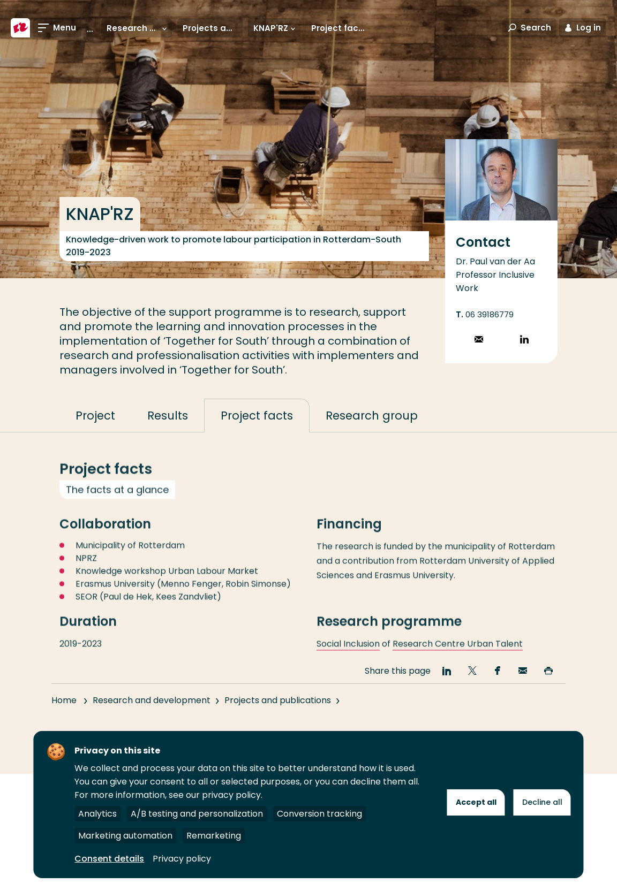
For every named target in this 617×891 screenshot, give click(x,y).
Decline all (542, 802)
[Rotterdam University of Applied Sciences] (20, 27)
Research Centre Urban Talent (458, 656)
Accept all (476, 802)
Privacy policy (182, 858)
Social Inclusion (348, 656)
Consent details (109, 858)
